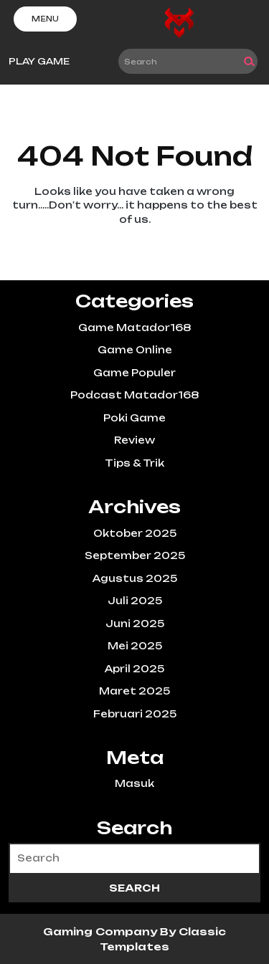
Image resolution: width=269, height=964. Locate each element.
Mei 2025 (135, 646)
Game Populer (134, 372)
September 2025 (135, 555)
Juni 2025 (134, 623)
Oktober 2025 (134, 533)
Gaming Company (101, 931)
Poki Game (134, 418)
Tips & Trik (134, 463)
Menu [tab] (45, 18)
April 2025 (134, 668)
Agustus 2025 (135, 578)
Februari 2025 (134, 714)
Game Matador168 (134, 327)
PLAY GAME (39, 61)
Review (134, 440)
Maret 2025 (134, 691)
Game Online (135, 349)
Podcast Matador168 (134, 395)
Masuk (134, 783)
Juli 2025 (135, 600)
